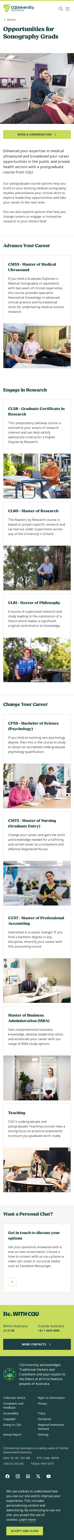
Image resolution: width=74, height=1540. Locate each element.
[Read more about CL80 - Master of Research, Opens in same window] (37, 546)
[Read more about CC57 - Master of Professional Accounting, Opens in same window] (37, 956)
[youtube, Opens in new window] (48, 1476)
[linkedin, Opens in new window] (28, 1476)
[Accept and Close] (24, 1531)
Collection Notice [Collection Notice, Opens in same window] (14, 1398)
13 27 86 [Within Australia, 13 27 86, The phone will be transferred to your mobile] (8, 1330)
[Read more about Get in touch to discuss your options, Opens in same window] (37, 1258)
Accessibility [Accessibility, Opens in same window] (11, 1413)
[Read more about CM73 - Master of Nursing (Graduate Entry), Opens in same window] (37, 858)
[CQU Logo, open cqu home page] (18, 9)
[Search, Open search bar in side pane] (60, 9)
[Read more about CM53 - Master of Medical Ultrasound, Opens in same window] (37, 311)
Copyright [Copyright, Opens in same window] (9, 1419)
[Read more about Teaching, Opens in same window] (37, 1148)
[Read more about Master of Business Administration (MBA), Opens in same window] (37, 1053)
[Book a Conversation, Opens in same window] (37, 134)
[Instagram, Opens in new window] (17, 1476)
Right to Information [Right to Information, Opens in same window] (51, 1398)
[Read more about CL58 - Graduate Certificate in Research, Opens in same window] (37, 449)
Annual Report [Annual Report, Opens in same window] (12, 1434)
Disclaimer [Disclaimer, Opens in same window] (44, 1419)
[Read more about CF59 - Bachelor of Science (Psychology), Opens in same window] (37, 761)
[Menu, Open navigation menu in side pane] (67, 9)
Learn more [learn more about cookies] (27, 1519)
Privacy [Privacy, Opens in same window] (42, 1403)
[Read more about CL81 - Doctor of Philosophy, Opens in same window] (37, 638)
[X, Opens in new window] (38, 1476)
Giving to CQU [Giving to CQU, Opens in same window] (12, 1425)
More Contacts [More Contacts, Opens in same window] (37, 1344)
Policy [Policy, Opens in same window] (41, 1413)
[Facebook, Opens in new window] (7, 1476)
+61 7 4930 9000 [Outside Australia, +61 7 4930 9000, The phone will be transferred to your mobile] (48, 1330)
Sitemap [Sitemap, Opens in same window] (43, 1434)
